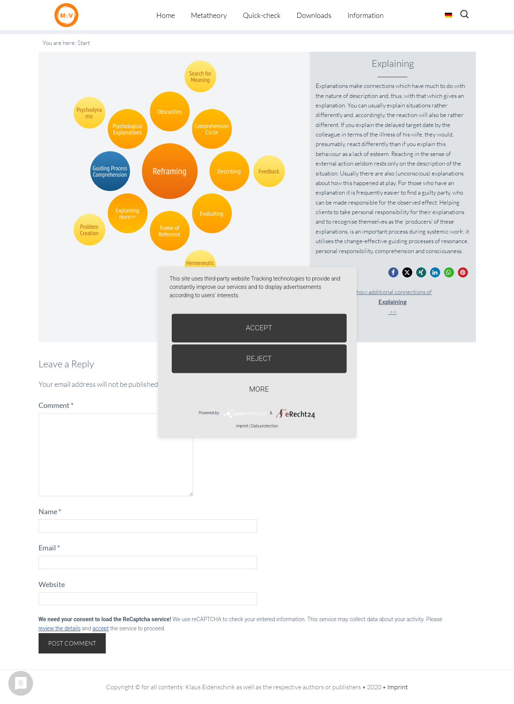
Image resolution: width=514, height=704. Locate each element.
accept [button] (100, 628)
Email (49, 547)
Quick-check (262, 15)
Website (52, 584)
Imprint (397, 687)
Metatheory (209, 15)
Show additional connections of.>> (392, 302)
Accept (259, 328)
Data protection (264, 426)
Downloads (314, 15)
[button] (393, 272)
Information (365, 15)
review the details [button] (60, 628)
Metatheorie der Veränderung (68, 15)
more (259, 389)
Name (50, 511)
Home (165, 15)
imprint (242, 426)
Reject (259, 358)
